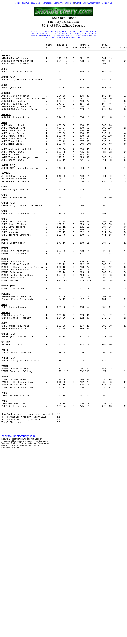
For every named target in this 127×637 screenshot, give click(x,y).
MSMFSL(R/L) (36, 35)
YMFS (78, 37)
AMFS (82, 31)
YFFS (73, 37)
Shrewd (25, 2)
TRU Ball (35, 2)
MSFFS (77, 33)
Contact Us (107, 2)
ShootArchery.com (91, 2)
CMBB (64, 33)
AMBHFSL (74, 31)
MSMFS (92, 33)
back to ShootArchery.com (18, 512)
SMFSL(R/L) (76, 35)
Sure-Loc (69, 2)
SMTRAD (86, 35)
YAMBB (59, 37)
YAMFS (67, 37)
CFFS (48, 33)
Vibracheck (47, 2)
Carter (78, 2)
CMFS (71, 33)
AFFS (41, 31)
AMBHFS (65, 31)
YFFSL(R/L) (50, 37)
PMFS (54, 35)
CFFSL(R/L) (56, 33)
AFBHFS (34, 31)
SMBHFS (60, 35)
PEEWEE (46, 35)
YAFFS (93, 35)
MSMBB (85, 33)
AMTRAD (35, 33)
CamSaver (58, 2)
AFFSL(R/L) (49, 31)
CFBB (42, 33)
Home (18, 2)
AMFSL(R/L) (91, 31)
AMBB (57, 31)
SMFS (68, 35)
